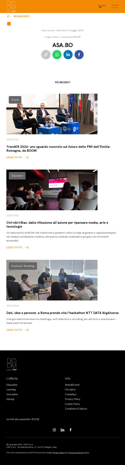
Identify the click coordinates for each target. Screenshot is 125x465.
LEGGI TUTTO (14, 157)
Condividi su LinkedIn (68, 54)
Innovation (12, 394)
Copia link (46, 54)
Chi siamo (70, 389)
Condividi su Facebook (79, 54)
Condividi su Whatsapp (57, 54)
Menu (115, 6)
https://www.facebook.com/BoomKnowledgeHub (70, 429)
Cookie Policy (72, 404)
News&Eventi (22, 16)
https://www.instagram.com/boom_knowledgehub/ (54, 429)
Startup (10, 399)
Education (11, 384)
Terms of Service (76, 452)
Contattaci (70, 394)
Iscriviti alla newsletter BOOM (22, 419)
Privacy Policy (72, 399)
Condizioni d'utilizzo (76, 408)
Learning (11, 389)
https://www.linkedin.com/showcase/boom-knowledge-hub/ (62, 429)
